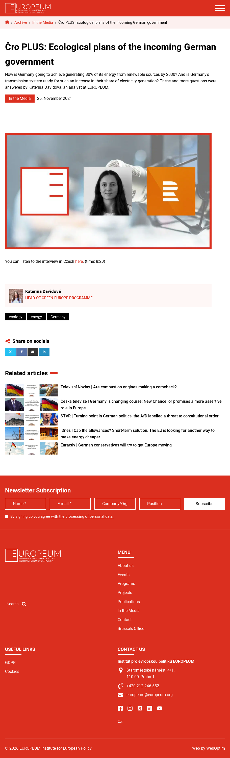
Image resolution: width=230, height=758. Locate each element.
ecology (15, 317)
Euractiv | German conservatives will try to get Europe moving (116, 445)
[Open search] (16, 603)
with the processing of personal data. (82, 516)
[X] (10, 352)
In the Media (20, 98)
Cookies (12, 671)
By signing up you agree (62, 516)
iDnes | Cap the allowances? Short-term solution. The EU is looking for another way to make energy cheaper (138, 433)
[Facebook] (21, 352)
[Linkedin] (44, 352)
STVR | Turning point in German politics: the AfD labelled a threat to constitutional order (140, 416)
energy (36, 317)
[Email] (33, 352)
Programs (126, 583)
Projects (125, 592)
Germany (57, 317)
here (79, 261)
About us (126, 565)
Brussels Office (131, 628)
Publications (129, 601)
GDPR (10, 662)
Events (124, 574)
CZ (120, 721)
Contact (125, 619)
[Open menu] (220, 8)
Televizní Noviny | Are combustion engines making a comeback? (119, 387)
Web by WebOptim (208, 748)
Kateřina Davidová (43, 291)
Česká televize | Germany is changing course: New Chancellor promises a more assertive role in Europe (141, 404)
